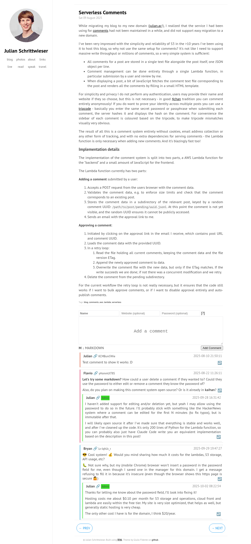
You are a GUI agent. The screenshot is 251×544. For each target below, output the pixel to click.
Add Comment (212, 348)
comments (100, 30)
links (42, 59)
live (9, 67)
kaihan (210, 390)
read (21, 67)
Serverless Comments (102, 12)
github (155, 539)
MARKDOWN (91, 348)
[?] (203, 313)
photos (20, 59)
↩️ (220, 363)
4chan (176, 99)
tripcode (85, 108)
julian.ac (155, 25)
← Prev (84, 528)
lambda (107, 302)
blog (10, 59)
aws (101, 302)
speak (31, 67)
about (31, 59)
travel (42, 67)
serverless (116, 302)
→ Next (217, 528)
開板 (119, 539)
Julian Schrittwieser (26, 50)
